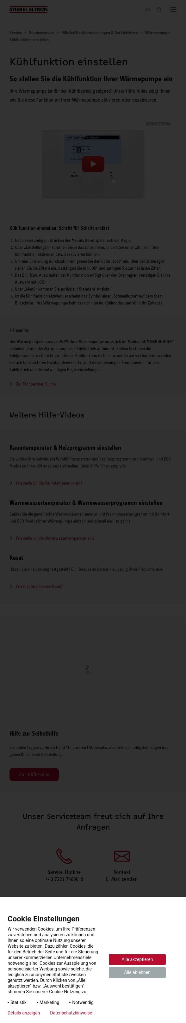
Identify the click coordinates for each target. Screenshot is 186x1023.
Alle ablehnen (137, 972)
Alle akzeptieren (137, 959)
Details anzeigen (24, 1012)
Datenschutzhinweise (71, 1012)
